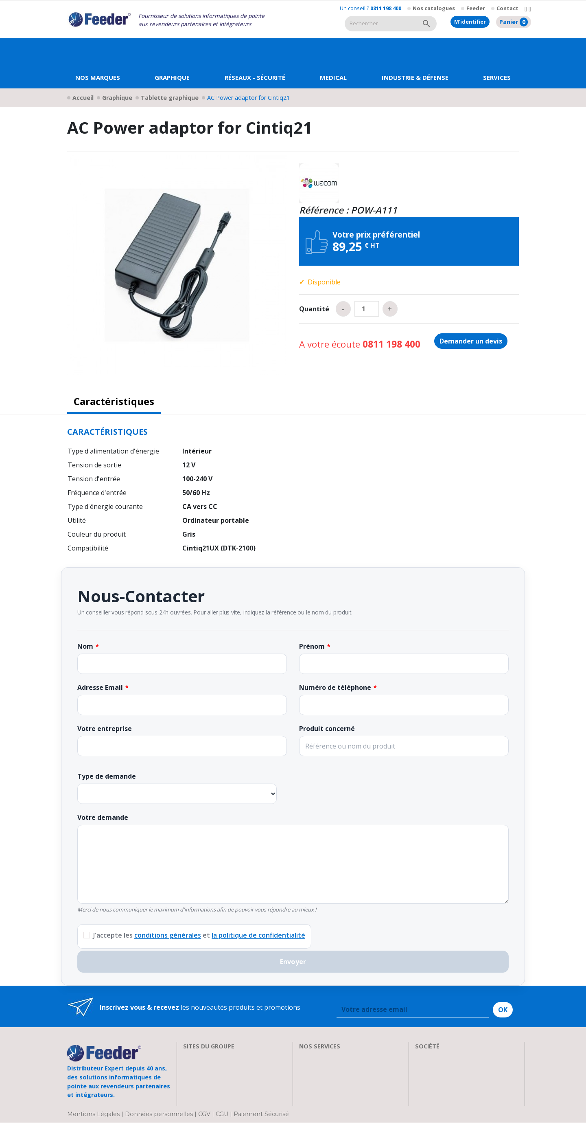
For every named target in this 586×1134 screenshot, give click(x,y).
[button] (172, 63)
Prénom (312, 646)
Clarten (194, 1066)
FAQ (305, 1076)
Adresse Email (100, 687)
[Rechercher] (380, 23)
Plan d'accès (433, 1096)
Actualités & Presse (328, 1096)
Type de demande (106, 776)
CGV (204, 1125)
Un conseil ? (370, 8)
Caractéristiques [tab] (114, 401)
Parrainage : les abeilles (451, 1086)
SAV (305, 1057)
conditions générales (167, 935)
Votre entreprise (104, 728)
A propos (429, 1057)
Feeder (475, 8)
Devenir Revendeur (328, 1105)
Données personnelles (160, 1125)
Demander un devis (471, 341)
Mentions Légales (94, 1125)
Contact (507, 8)
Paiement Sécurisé (261, 1125)
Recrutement (435, 1066)
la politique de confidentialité (258, 935)
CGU (222, 1125)
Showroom (431, 1076)
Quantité (314, 308)
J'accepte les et (199, 935)
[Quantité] (366, 309)
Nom (85, 646)
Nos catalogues (434, 8)
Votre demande (102, 817)
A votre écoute (359, 344)
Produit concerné (327, 728)
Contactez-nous (439, 1105)
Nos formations (323, 1066)
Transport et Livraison (333, 1086)
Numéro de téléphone (335, 687)
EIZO (190, 1057)
